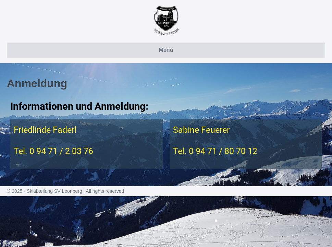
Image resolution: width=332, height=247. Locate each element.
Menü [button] (166, 50)
